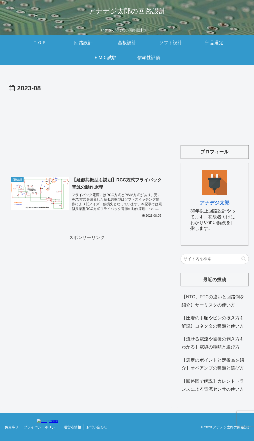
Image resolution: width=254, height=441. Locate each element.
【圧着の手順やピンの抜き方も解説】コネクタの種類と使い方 (213, 321)
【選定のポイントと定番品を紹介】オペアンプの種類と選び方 (213, 364)
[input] (215, 259)
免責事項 (12, 427)
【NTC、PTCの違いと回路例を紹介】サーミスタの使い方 (213, 300)
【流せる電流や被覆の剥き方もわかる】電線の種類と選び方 (213, 343)
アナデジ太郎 (214, 202)
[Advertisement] (87, 131)
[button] (243, 259)
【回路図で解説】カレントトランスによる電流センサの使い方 (213, 385)
